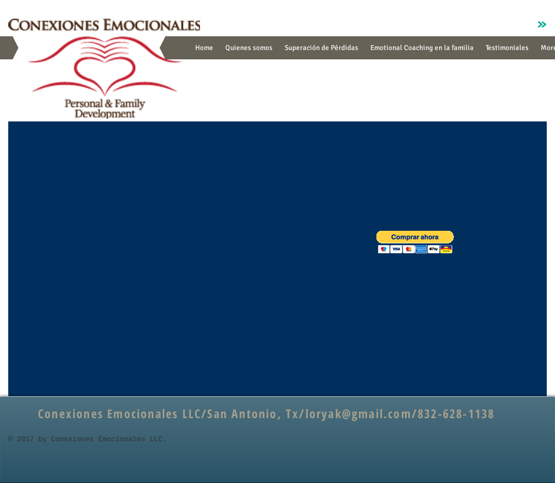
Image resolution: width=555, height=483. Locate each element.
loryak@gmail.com (359, 413)
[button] (415, 242)
